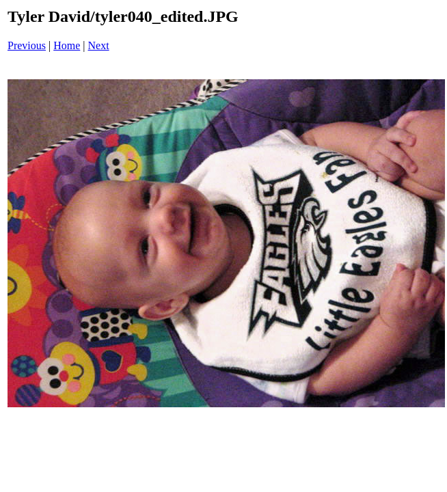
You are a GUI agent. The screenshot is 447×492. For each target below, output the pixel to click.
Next (98, 45)
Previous (27, 45)
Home (66, 45)
